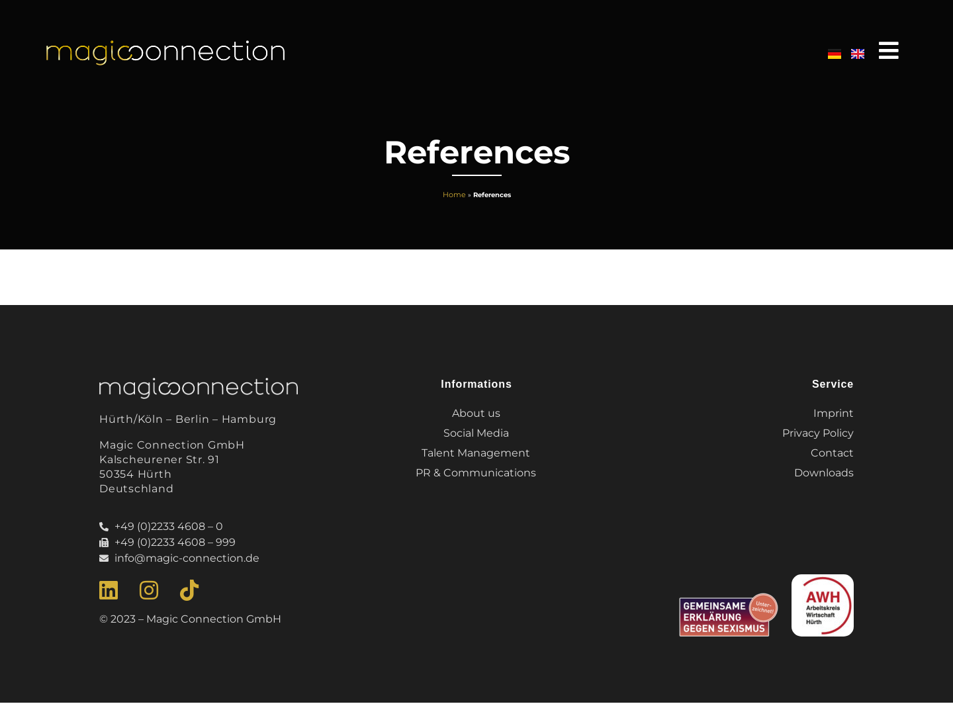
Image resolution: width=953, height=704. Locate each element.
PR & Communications (476, 473)
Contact (832, 453)
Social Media (477, 433)
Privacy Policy (818, 433)
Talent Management (476, 453)
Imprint (833, 414)
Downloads (824, 473)
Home (454, 195)
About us (477, 414)
